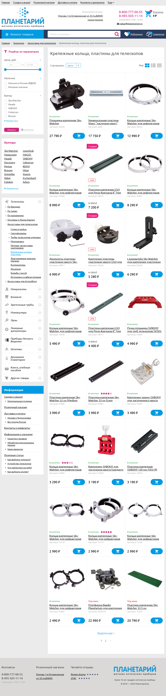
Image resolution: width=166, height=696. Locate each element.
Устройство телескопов (19, 463)
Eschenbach (29, 178)
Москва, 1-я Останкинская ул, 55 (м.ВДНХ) (80, 15)
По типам (12, 211)
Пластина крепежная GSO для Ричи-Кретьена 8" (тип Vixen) (104, 331)
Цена (71, 65)
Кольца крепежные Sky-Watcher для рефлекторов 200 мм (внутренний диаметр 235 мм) (143, 194)
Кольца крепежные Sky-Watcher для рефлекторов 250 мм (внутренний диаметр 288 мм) (65, 194)
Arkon (26, 181)
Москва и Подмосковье (19, 417)
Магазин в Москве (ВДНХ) (20, 83)
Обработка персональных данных (20, 443)
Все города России (16, 421)
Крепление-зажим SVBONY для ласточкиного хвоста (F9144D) (144, 400)
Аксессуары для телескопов (22, 224)
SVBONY (11, 108)
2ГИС (73, 678)
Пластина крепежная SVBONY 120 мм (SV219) (142, 468)
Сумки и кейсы (19, 229)
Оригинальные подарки (19, 401)
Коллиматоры (18, 264)
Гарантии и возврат (17, 438)
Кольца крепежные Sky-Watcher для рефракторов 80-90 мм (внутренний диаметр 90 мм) (65, 609)
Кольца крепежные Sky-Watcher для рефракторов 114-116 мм (104, 538)
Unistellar (9, 174)
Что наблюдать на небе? (19, 467)
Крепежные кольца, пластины (21, 253)
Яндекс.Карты (78, 674)
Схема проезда (95, 19)
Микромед (10, 154)
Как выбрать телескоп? (19, 459)
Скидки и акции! (21, 2)
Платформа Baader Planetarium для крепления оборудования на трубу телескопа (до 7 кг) (105, 609)
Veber (7, 178)
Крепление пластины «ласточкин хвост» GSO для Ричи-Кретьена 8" (105, 261)
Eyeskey (8, 181)
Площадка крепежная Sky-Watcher (65, 122)
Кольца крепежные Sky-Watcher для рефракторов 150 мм (143, 538)
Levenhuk (28, 150)
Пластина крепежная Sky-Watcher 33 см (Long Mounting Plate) (103, 400)
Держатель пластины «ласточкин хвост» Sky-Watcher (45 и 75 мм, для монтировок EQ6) (64, 263)
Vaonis (26, 174)
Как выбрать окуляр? (18, 471)
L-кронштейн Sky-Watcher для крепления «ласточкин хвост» (144, 261)
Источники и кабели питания (26, 277)
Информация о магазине (18, 434)
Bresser (10, 115)
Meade (10, 104)
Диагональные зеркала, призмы (23, 259)
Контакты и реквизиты (92, 2)
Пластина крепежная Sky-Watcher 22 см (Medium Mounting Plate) (64, 400)
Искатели (16, 268)
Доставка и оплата (67, 2)
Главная (6, 2)
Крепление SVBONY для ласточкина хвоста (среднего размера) (105, 469)
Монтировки (17, 241)
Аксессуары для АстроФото (22, 281)
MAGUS (27, 154)
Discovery (9, 162)
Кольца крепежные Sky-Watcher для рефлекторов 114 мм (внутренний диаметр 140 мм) (65, 471)
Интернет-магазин (16, 86)
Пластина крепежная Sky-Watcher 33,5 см (142, 606)
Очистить (29, 129)
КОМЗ (26, 166)
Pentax (8, 166)
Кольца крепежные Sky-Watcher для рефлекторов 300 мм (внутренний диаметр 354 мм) (143, 125)
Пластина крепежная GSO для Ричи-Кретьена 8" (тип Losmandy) (104, 192)
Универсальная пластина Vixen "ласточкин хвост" (103, 122)
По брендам (13, 206)
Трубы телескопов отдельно (26, 237)
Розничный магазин (44, 2)
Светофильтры (18, 233)
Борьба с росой (19, 272)
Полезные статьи (14, 455)
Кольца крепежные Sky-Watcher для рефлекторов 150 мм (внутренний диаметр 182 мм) (65, 332)
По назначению (15, 215)
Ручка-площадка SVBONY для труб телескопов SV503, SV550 (144, 331)
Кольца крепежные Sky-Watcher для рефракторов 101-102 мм (65, 538)
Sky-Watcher (13, 100)
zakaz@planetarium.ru (131, 23)
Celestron (11, 112)
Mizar (26, 170)
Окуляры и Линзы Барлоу (21, 219)
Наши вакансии (15, 449)
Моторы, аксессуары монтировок (22, 246)
